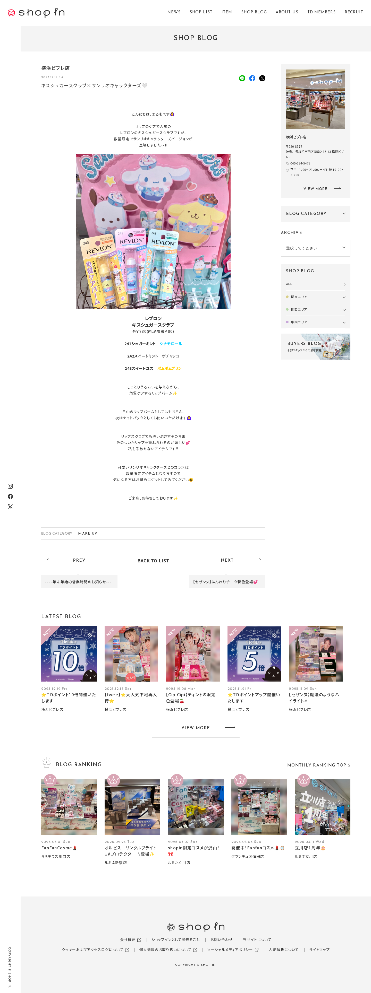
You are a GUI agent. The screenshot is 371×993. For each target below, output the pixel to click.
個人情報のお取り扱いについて (165, 949)
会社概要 (128, 939)
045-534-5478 (300, 163)
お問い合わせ (221, 939)
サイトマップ (319, 949)
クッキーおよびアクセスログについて (92, 949)
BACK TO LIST (153, 561)
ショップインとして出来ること (175, 939)
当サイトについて (257, 939)
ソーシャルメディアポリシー (230, 949)
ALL (289, 284)
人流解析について (284, 949)
